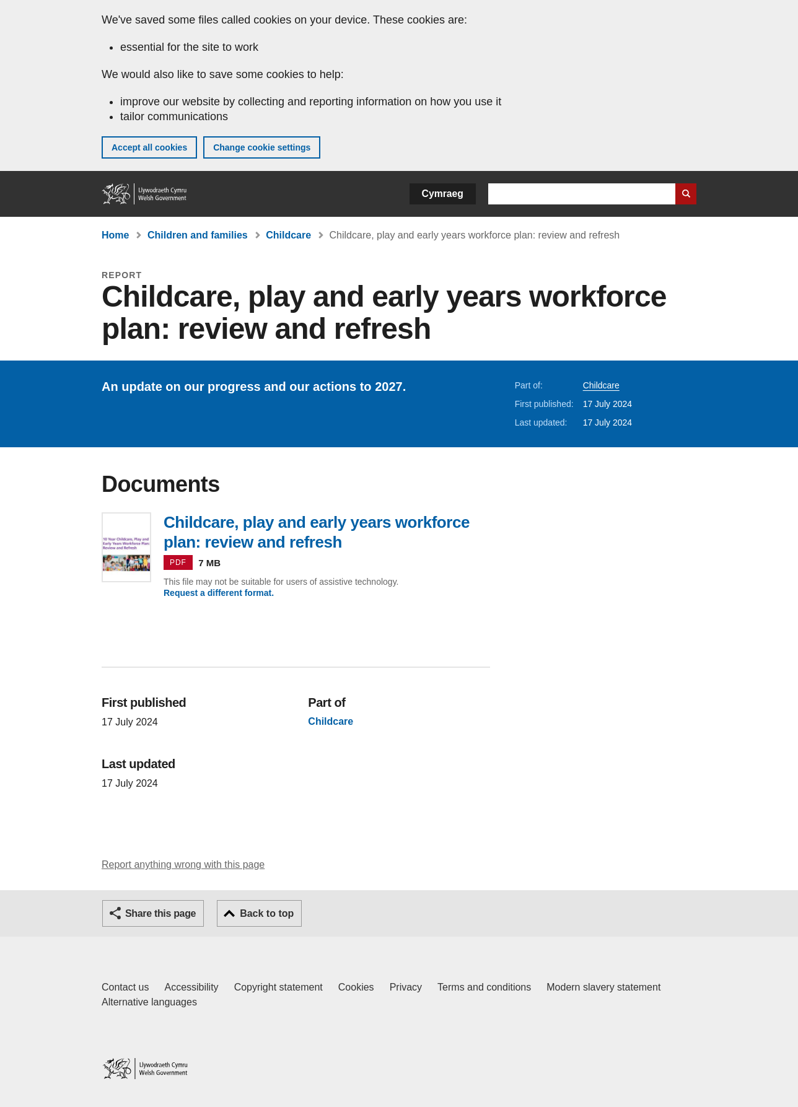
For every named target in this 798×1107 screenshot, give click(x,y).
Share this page (160, 913)
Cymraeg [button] (442, 193)
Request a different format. (219, 593)
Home (115, 235)
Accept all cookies (149, 147)
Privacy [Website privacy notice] (406, 987)
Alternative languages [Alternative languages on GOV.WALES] (149, 1002)
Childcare (288, 235)
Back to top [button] (267, 913)
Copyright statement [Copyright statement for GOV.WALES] (278, 987)
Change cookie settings (261, 147)
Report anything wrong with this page (183, 864)
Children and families (197, 235)
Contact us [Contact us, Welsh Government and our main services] (125, 987)
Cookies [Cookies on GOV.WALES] (356, 987)
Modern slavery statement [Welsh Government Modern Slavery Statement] (603, 987)
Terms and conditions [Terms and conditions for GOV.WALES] (484, 987)
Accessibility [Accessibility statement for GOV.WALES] (191, 987)
